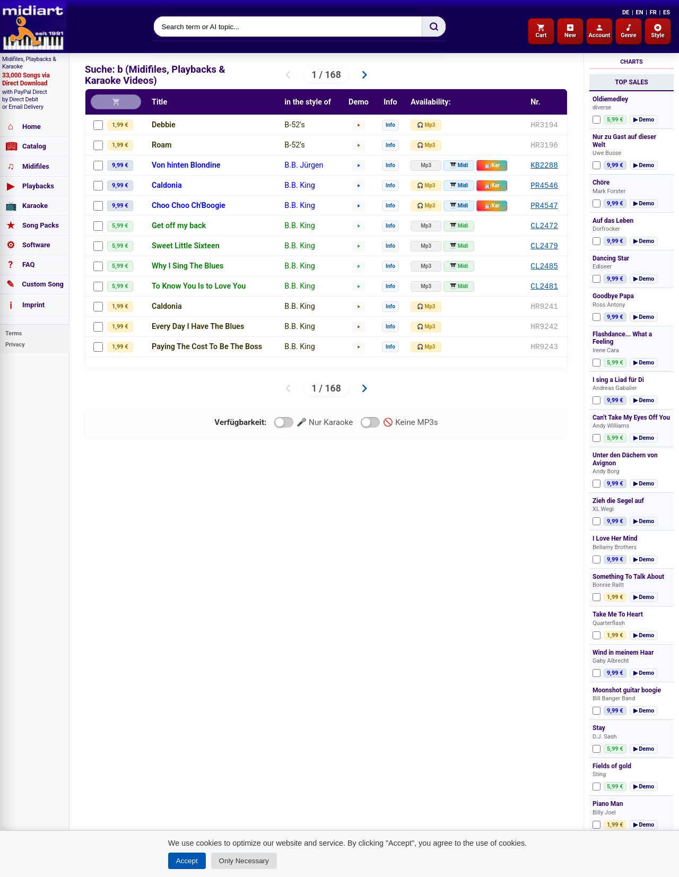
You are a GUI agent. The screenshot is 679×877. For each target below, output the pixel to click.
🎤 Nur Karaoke (313, 422)
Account (599, 31)
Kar (492, 165)
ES (666, 12)
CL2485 (544, 266)
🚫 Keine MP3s (399, 422)
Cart (540, 31)
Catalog (25, 146)
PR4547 (544, 206)
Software (27, 245)
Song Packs (32, 225)
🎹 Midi (459, 165)
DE (625, 12)
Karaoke (26, 206)
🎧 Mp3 (426, 125)
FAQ (20, 264)
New (570, 31)
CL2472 (544, 226)
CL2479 (544, 246)
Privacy (15, 344)
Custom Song (34, 284)
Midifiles (27, 166)
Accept (187, 861)
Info (390, 125)
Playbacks (29, 186)
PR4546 (544, 185)
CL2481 (544, 286)
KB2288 (544, 165)
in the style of (307, 102)
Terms (13, 333)
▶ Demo (644, 119)
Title (159, 102)
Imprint (25, 305)
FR (653, 12)
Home (23, 126)
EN (639, 12)
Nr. (535, 102)
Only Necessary (244, 861)
